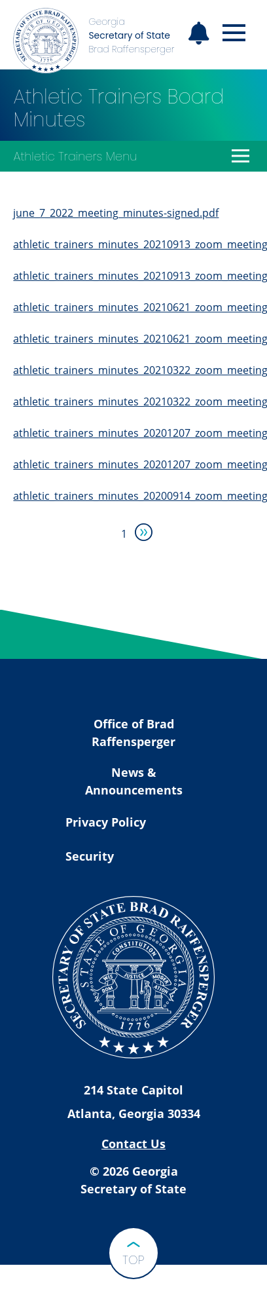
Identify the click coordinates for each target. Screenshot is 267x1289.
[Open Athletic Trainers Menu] (241, 155)
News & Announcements (134, 781)
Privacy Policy (105, 822)
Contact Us (133, 1143)
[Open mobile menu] (234, 33)
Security (89, 856)
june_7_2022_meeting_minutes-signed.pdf (116, 213)
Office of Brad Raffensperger (133, 732)
